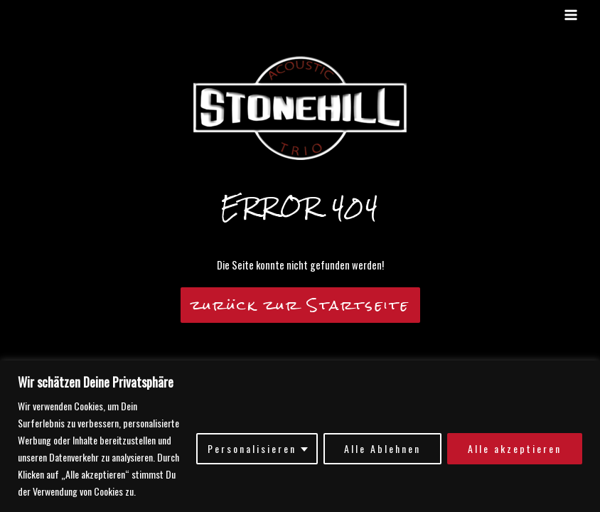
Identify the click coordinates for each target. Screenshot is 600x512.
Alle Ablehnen (382, 448)
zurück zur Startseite (300, 305)
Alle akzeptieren (515, 448)
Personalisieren (252, 448)
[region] (300, 436)
